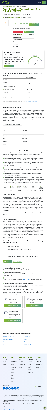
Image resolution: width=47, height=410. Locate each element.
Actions (12, 364)
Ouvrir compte (7, 261)
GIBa (4, 341)
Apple (26, 341)
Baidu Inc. (27, 336)
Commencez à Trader (34, 23)
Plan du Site (12, 405)
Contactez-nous (5, 365)
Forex (12, 359)
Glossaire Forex (39, 364)
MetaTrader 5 (21, 362)
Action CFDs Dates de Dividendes (12, 320)
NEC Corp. (5, 344)
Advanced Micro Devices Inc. (9, 336)
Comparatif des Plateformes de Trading (22, 366)
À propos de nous (6, 359)
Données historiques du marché (30, 366)
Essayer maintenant (9, 66)
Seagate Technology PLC (8, 339)
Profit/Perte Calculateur (34, 305)
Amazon (26, 339)
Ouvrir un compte (26, 279)
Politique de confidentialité (8, 409)
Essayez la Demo (18, 261)
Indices (12, 362)
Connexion (39, 2)
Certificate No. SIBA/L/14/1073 (30, 397)
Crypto (12, 365)
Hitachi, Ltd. (27, 344)
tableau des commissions (31, 101)
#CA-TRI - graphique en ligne (21, 23)
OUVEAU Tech (30, 359)
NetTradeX (21, 359)
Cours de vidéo (39, 359)
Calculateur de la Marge (13, 305)
